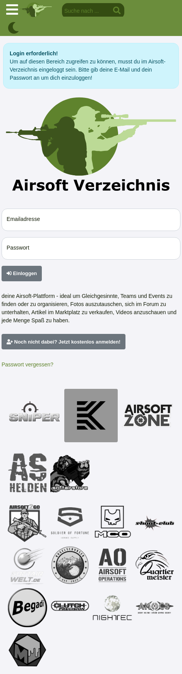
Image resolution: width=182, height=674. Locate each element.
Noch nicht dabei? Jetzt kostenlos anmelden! (63, 342)
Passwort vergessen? (27, 364)
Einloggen (22, 273)
